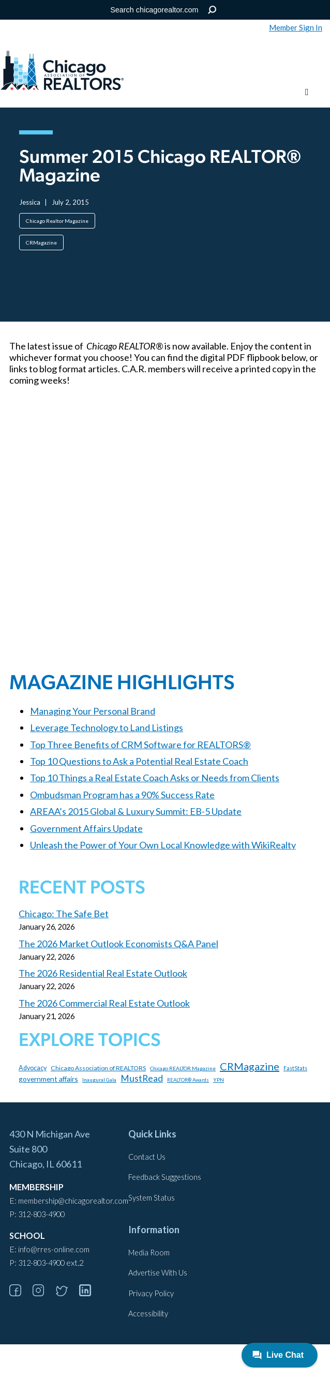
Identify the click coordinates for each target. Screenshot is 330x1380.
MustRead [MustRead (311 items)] (142, 1078)
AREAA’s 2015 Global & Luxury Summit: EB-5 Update (136, 811)
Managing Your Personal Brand (92, 711)
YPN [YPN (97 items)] (218, 1079)
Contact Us (147, 1156)
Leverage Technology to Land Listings (106, 727)
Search (212, 10)
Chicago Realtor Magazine (57, 221)
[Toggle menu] (307, 92)
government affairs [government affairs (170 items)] (48, 1078)
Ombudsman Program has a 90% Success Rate (122, 794)
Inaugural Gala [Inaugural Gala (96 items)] (99, 1079)
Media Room (149, 1252)
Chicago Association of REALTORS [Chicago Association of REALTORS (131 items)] (98, 1068)
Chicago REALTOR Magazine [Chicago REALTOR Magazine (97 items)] (183, 1068)
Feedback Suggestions (164, 1177)
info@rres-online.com (53, 1249)
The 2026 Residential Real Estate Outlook (103, 973)
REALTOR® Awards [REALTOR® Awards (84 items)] (188, 1080)
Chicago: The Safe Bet (64, 913)
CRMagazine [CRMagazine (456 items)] (249, 1066)
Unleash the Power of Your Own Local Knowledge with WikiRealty (163, 845)
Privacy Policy (151, 1293)
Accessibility (148, 1313)
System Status (151, 1197)
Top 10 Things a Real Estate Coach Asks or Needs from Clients (154, 777)
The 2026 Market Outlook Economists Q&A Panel (118, 943)
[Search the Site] (163, 10)
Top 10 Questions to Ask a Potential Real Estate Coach (139, 761)
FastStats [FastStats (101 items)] (295, 1068)
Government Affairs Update (86, 828)
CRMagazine (41, 242)
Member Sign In (295, 27)
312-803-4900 (41, 1214)
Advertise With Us (157, 1272)
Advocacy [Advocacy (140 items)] (33, 1068)
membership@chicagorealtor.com (73, 1200)
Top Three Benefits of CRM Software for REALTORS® (140, 744)
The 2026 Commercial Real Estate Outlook (104, 1003)
